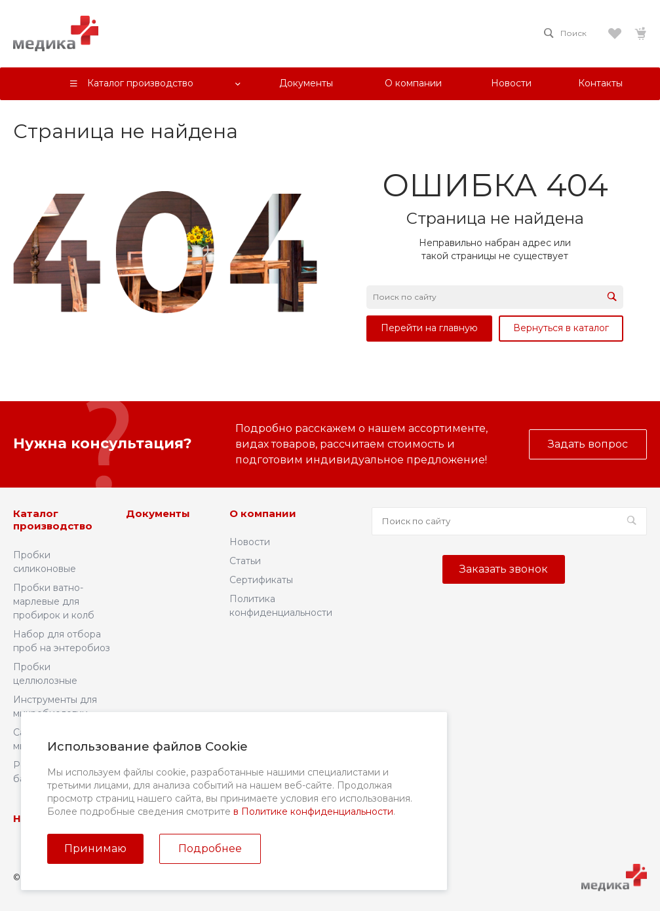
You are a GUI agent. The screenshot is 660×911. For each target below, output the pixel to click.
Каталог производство (52, 520)
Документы (158, 513)
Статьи (245, 561)
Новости (249, 542)
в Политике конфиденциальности (313, 811)
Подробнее (210, 848)
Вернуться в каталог (561, 328)
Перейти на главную (429, 328)
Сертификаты (261, 580)
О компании (262, 513)
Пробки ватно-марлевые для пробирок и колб (53, 601)
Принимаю (95, 848)
